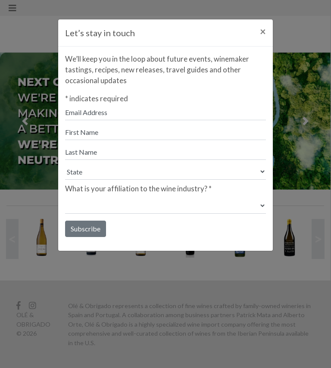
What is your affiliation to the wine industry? (138, 188)
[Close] (263, 31)
